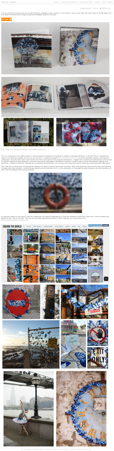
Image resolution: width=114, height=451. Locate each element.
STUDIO (57, 2)
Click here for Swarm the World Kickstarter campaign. (23, 149)
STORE (104, 2)
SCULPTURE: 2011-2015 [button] (85, 2)
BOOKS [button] (97, 2)
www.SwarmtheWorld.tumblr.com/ (14, 220)
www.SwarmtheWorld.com (68, 158)
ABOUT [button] (110, 2)
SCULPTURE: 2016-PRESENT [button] (69, 2)
